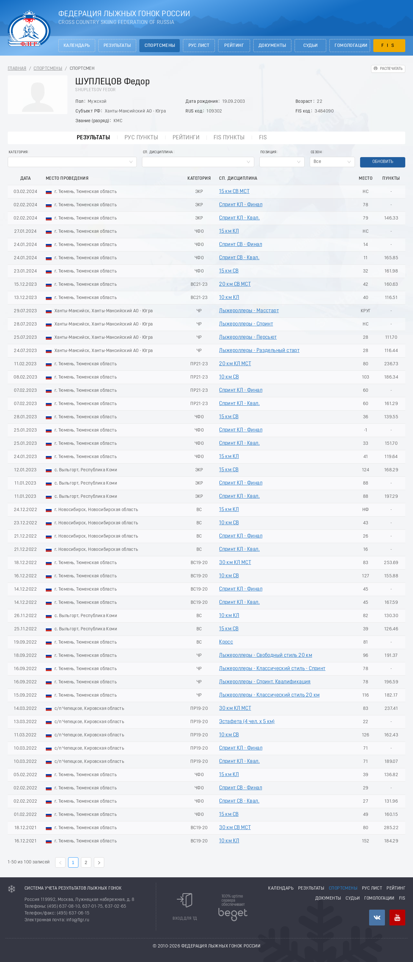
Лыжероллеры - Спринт (246, 324)
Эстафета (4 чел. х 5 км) (247, 721)
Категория (18, 152)
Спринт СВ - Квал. (239, 258)
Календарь (77, 45)
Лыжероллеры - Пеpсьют (248, 337)
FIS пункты (229, 138)
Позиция (268, 152)
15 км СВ (228, 271)
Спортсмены (160, 45)
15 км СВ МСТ (234, 191)
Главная (17, 68)
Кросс (226, 642)
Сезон (316, 152)
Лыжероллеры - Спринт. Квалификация (265, 682)
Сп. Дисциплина (158, 152)
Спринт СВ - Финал (240, 244)
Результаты (117, 45)
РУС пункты (141, 138)
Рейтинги (186, 138)
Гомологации (351, 45)
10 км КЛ (229, 297)
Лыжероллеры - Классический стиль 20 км (269, 695)
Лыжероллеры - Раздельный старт (259, 350)
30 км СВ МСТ (235, 827)
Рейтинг (234, 45)
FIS (389, 45)
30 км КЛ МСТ (235, 562)
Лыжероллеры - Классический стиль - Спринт (272, 668)
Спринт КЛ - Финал (240, 205)
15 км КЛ (229, 231)
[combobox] (72, 162)
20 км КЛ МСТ (235, 364)
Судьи (310, 45)
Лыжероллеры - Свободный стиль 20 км (265, 655)
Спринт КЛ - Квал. (239, 218)
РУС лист (199, 45)
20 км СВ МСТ (235, 284)
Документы (272, 45)
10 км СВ (229, 377)
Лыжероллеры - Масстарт (249, 311)
